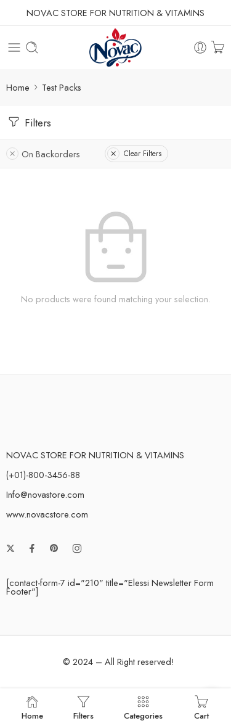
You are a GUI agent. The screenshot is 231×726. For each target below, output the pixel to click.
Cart (201, 707)
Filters (28, 122)
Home (18, 87)
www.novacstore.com (47, 514)
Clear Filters (134, 153)
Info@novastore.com (45, 494)
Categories (143, 707)
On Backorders (43, 153)
